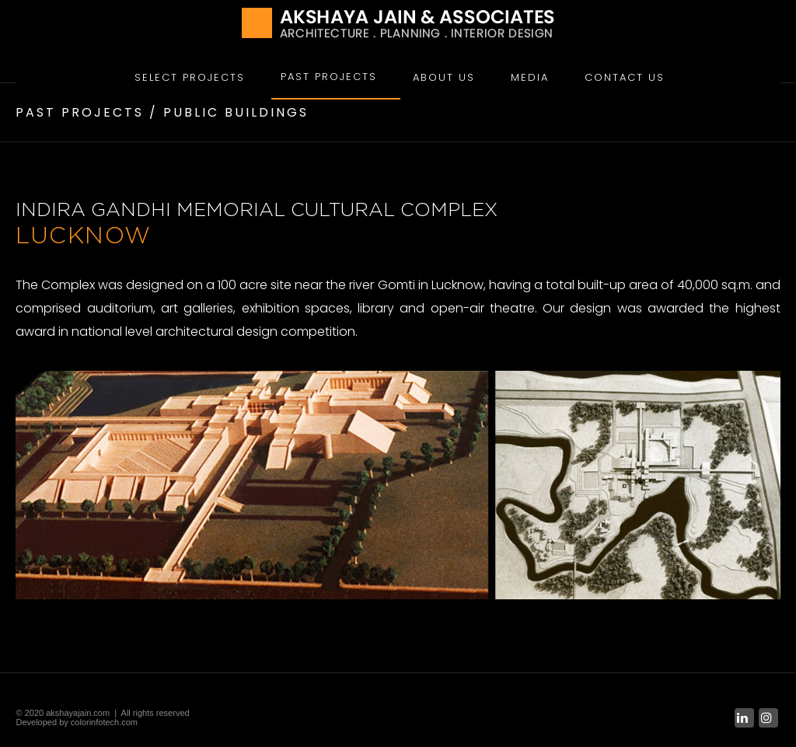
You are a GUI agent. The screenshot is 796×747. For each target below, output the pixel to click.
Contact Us (625, 77)
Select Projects (189, 77)
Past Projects (329, 76)
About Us (444, 77)
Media (530, 77)
